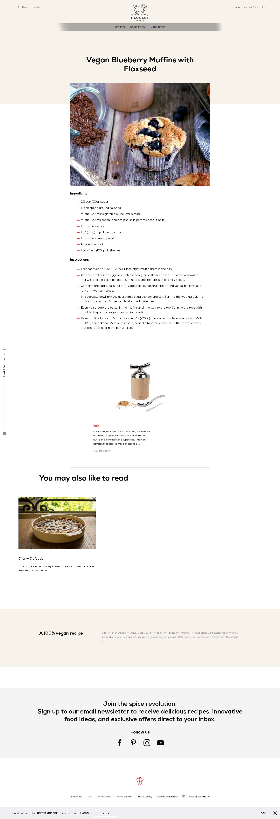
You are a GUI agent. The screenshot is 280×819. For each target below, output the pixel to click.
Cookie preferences (167, 796)
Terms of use (104, 796)
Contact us (75, 796)
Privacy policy (144, 796)
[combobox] (264, 7)
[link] (234, 7)
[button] (196, 796)
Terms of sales (123, 796)
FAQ (89, 796)
